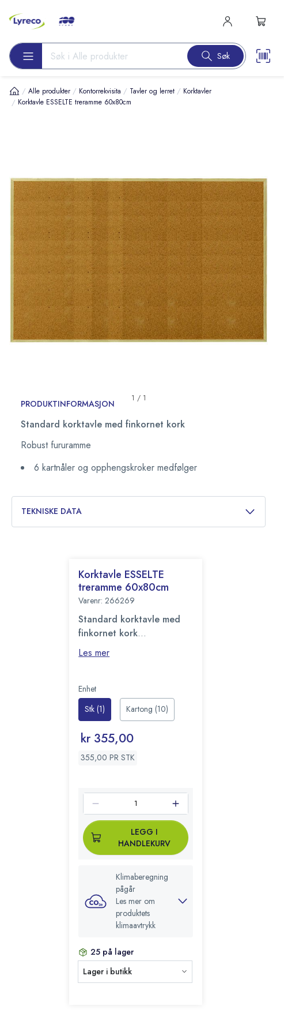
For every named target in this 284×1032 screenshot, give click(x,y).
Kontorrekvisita (100, 91)
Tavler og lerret (152, 91)
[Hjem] (14, 90)
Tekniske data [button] (138, 511)
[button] (135, 901)
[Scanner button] (263, 56)
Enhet (87, 689)
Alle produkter (49, 91)
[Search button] (215, 56)
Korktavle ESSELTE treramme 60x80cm (74, 102)
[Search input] (110, 56)
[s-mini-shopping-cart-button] (261, 21)
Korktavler (197, 91)
